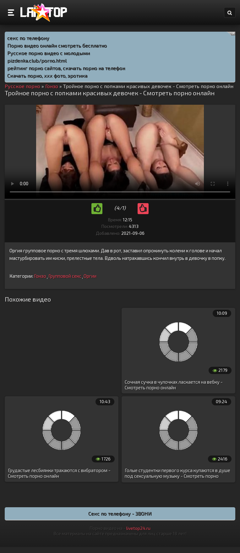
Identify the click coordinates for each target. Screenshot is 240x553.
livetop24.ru (138, 528)
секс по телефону (28, 38)
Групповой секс (64, 276)
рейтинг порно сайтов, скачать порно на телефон (66, 68)
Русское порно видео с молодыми (48, 53)
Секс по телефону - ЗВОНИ (120, 513)
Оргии (90, 276)
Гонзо (40, 276)
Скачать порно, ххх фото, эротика (47, 75)
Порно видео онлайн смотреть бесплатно (57, 45)
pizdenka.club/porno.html (37, 60)
